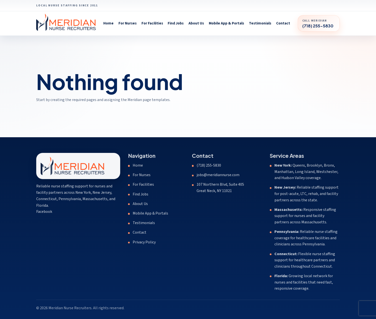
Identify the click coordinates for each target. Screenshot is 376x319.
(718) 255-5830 (209, 165)
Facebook (44, 211)
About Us (196, 23)
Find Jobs (176, 23)
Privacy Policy (144, 242)
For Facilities (152, 23)
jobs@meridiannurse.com (218, 175)
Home (108, 23)
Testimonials (260, 23)
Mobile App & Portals (226, 23)
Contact (283, 23)
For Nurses (127, 23)
